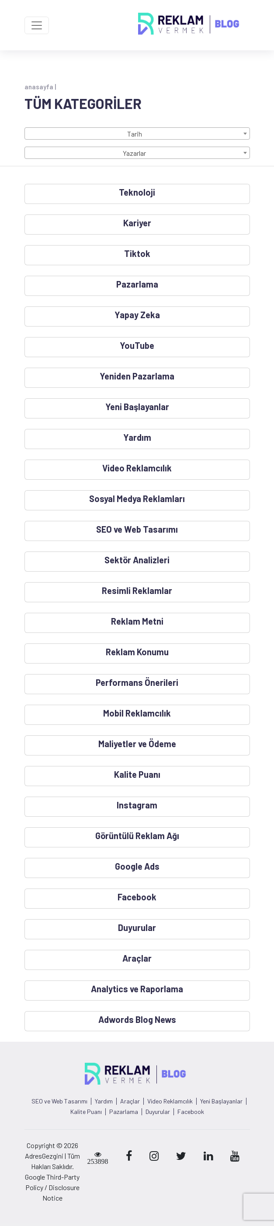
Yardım (104, 1101)
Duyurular (158, 1111)
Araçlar (130, 1101)
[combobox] (137, 133)
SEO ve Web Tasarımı (59, 1101)
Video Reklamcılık (170, 1101)
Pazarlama (123, 1111)
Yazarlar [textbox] (134, 153)
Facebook (190, 1111)
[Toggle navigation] (36, 25)
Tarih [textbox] (134, 134)
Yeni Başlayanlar (221, 1101)
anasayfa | (40, 87)
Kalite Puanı (86, 1111)
